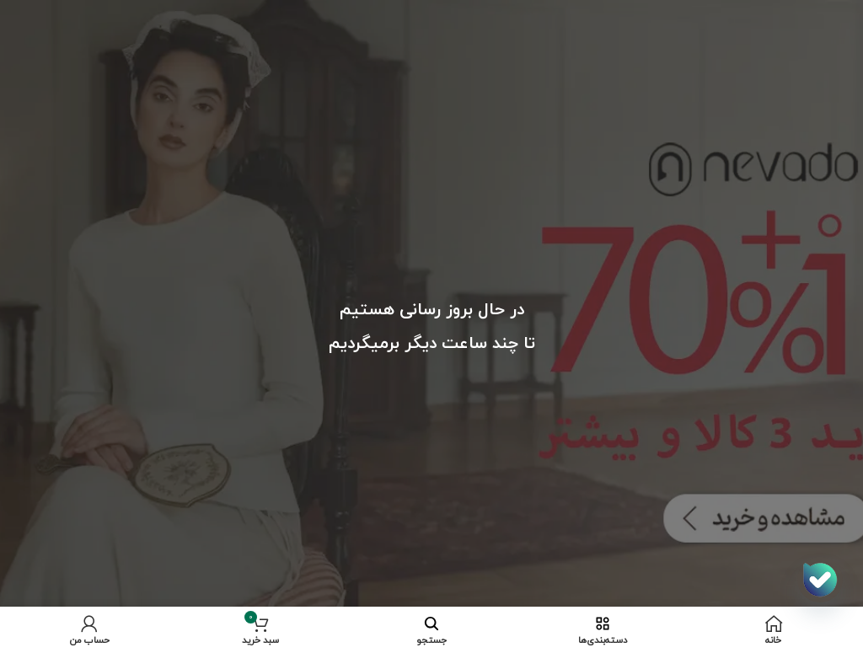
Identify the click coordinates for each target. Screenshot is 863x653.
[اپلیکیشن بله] (820, 579)
